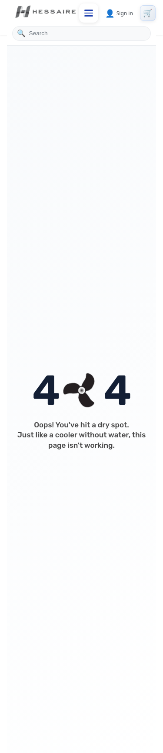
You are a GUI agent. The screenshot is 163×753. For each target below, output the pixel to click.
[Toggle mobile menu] (88, 13)
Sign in (119, 13)
